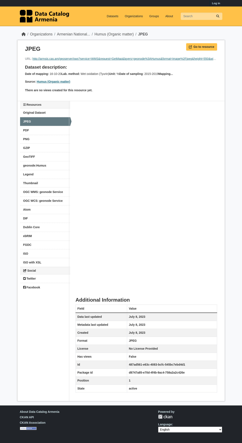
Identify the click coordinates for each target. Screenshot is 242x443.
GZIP (26, 148)
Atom (27, 209)
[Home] (24, 34)
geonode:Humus (34, 165)
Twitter (29, 278)
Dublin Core (31, 227)
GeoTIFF (29, 156)
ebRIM (27, 236)
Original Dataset (34, 112)
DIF (25, 218)
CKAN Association (33, 422)
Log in (216, 3)
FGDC (27, 244)
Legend (28, 174)
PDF (26, 130)
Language (165, 424)
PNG (26, 139)
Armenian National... (73, 34)
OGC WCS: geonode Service (43, 200)
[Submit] (218, 16)
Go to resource (201, 46)
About (169, 16)
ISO (25, 253)
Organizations (134, 16)
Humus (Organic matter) (114, 34)
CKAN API (27, 417)
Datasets (112, 16)
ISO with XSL (32, 262)
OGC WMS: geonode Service (43, 192)
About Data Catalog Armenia (39, 411)
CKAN (165, 416)
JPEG (143, 34)
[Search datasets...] (201, 16)
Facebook (31, 287)
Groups (154, 16)
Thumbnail (30, 183)
